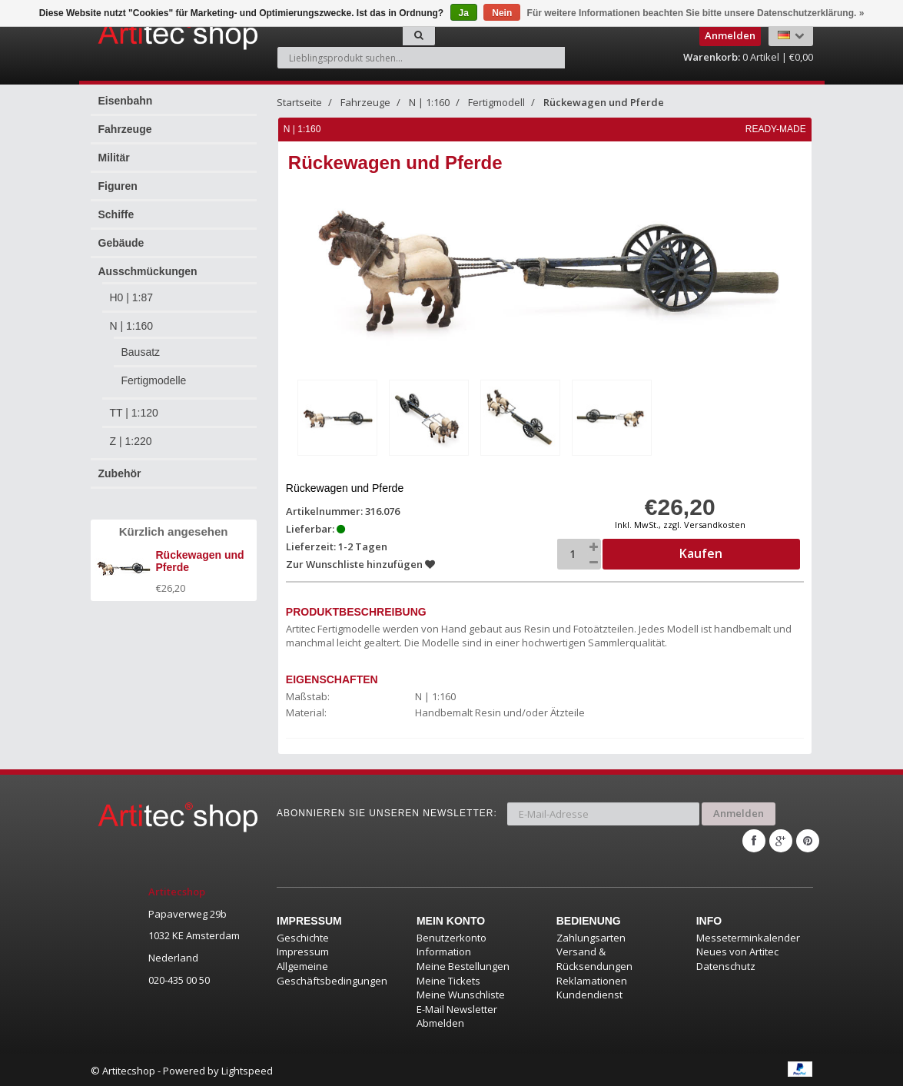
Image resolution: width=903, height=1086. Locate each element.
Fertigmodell (496, 102)
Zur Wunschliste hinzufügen (360, 563)
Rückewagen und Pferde (603, 102)
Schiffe (116, 214)
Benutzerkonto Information (451, 942)
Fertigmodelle (154, 380)
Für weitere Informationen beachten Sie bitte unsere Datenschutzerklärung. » (696, 13)
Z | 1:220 (131, 441)
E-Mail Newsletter (457, 1007)
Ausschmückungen (148, 271)
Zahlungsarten (591, 935)
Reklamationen (591, 978)
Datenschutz (725, 964)
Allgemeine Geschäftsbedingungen (332, 972)
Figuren (118, 186)
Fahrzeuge (125, 129)
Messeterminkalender (748, 935)
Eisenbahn (125, 101)
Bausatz (141, 352)
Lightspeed (247, 1068)
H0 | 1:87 (132, 297)
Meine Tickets (448, 978)
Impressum (303, 950)
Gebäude (121, 243)
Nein (502, 13)
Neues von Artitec (737, 950)
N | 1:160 (132, 326)
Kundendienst (589, 993)
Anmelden (738, 812)
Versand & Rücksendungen (594, 957)
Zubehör (119, 473)
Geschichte (303, 935)
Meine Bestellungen (463, 964)
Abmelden (440, 1021)
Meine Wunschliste (461, 993)
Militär (114, 157)
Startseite (299, 102)
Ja (464, 13)
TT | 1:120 (134, 413)
